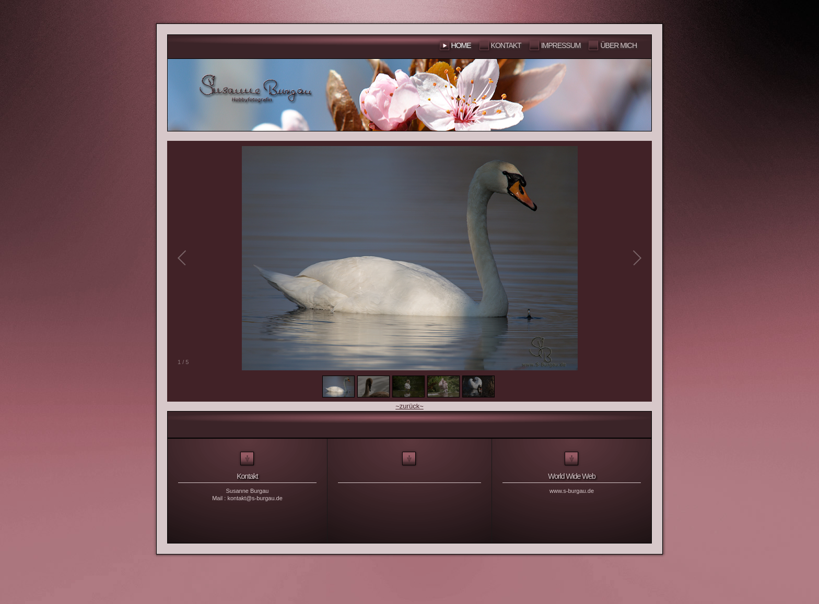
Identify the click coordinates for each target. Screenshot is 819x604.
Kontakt (506, 45)
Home (461, 45)
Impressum (561, 45)
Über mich (618, 45)
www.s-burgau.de (571, 491)
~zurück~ (409, 406)
